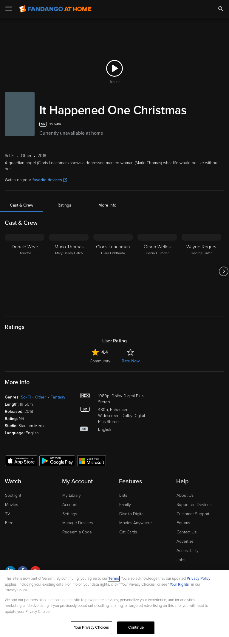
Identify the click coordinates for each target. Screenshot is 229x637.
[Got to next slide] (223, 271)
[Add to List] (221, 124)
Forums (183, 522)
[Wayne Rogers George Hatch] (201, 271)
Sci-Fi (26, 397)
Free (9, 522)
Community (100, 361)
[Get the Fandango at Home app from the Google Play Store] (57, 460)
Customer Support (193, 513)
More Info (107, 205)
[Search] (221, 9)
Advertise (185, 541)
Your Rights (179, 584)
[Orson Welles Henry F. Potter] (157, 271)
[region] (114, 603)
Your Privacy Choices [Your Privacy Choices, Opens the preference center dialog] (91, 627)
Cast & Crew (21, 205)
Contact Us (186, 532)
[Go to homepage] (55, 9)
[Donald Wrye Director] (25, 271)
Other (40, 397)
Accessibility (188, 550)
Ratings (64, 205)
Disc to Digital (131, 513)
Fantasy (57, 397)
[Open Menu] (8, 9)
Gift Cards (128, 532)
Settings (69, 513)
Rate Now (131, 361)
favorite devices (50, 179)
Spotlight (13, 495)
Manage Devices (77, 522)
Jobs (181, 559)
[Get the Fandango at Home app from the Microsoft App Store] (91, 460)
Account (70, 504)
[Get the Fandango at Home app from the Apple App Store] (21, 460)
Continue (136, 627)
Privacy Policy (199, 578)
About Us (185, 495)
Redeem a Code (77, 532)
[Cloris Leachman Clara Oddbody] (113, 271)
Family (125, 504)
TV (7, 513)
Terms (113, 578)
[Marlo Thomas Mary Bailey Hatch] (69, 271)
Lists (123, 495)
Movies (11, 504)
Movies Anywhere (135, 522)
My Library (71, 495)
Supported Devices (194, 504)
